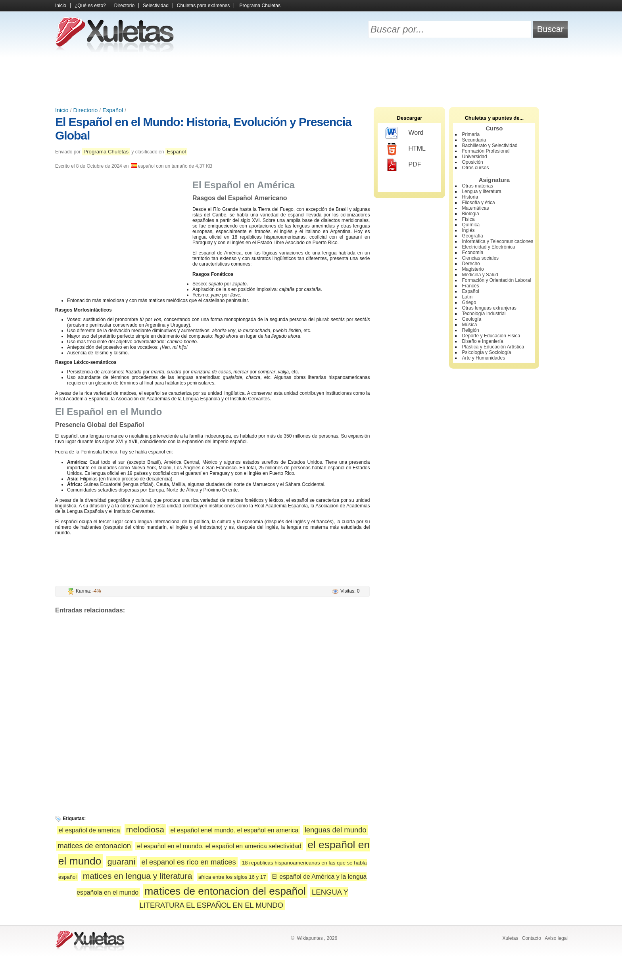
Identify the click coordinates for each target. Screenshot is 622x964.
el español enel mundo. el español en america (234, 830)
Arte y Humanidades (483, 358)
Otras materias (477, 186)
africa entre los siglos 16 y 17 (232, 877)
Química (471, 225)
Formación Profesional (485, 151)
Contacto (531, 938)
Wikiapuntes (310, 938)
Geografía (472, 236)
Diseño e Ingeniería (482, 341)
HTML (406, 149)
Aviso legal (556, 938)
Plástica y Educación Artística (493, 347)
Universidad (474, 156)
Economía (472, 252)
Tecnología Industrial (483, 313)
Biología (470, 213)
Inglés (468, 230)
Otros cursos (475, 167)
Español (112, 110)
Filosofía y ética (478, 202)
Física (468, 219)
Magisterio (473, 269)
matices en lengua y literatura (137, 875)
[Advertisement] (311, 79)
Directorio (124, 5)
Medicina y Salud (480, 274)
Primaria (471, 134)
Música (469, 324)
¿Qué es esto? (90, 5)
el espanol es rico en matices (189, 862)
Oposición (472, 162)
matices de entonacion (94, 846)
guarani (121, 861)
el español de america (89, 830)
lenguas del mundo (336, 830)
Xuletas (510, 938)
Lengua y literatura (481, 191)
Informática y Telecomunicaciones (497, 241)
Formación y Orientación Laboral (496, 280)
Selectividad (156, 5)
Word (404, 133)
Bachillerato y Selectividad (489, 145)
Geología (471, 319)
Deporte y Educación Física (491, 336)
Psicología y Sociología (486, 352)
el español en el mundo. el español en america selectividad (219, 846)
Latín (467, 297)
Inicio (60, 5)
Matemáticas (475, 208)
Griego (469, 302)
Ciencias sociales (480, 258)
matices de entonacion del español (224, 891)
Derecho (471, 263)
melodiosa (145, 829)
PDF (403, 165)
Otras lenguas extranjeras (489, 308)
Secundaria (474, 140)
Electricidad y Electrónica (488, 247)
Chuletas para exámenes (203, 5)
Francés (470, 286)
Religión (470, 330)
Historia (470, 197)
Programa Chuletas (260, 5)
